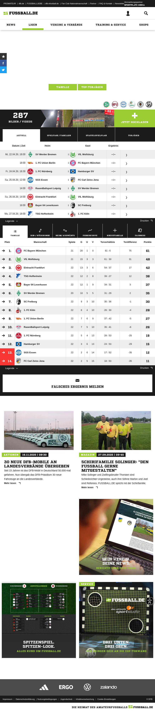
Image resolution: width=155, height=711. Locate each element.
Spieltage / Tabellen (59, 135)
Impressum (7, 699)
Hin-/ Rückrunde (40, 232)
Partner (93, 3)
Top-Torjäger (92, 87)
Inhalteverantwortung (85, 699)
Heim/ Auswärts (65, 232)
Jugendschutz (66, 699)
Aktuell (21, 135)
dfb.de (21, 3)
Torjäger (133, 135)
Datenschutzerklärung (25, 699)
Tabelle (62, 87)
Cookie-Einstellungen (106, 699)
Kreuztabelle (115, 232)
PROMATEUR (10, 3)
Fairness (140, 232)
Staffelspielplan (96, 135)
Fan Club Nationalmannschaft (74, 3)
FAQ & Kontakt (105, 3)
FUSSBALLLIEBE (34, 3)
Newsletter (119, 3)
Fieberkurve (90, 232)
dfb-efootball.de (52, 3)
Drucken (146, 220)
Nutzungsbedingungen (47, 699)
